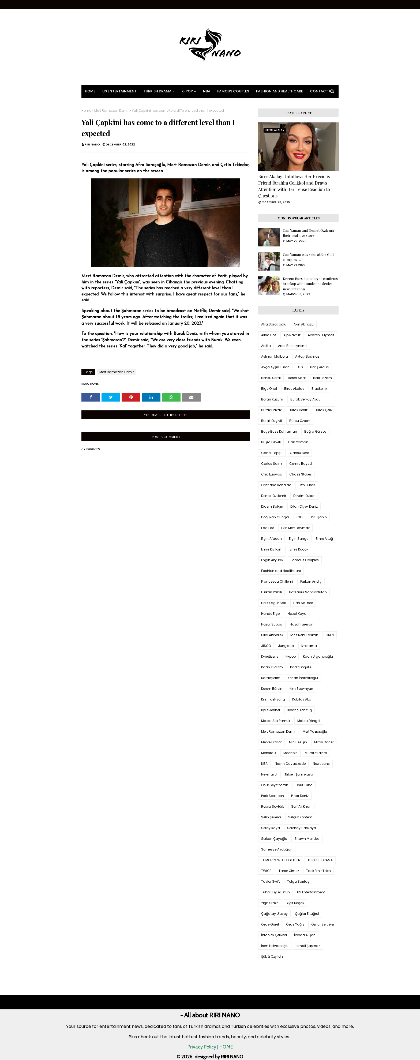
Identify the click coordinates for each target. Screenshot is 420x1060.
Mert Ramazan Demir (111, 110)
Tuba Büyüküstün (275, 892)
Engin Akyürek (272, 560)
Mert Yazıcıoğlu (315, 731)
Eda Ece (267, 528)
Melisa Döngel (308, 720)
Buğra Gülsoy (315, 431)
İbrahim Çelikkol (274, 935)
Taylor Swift (270, 881)
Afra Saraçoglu (273, 324)
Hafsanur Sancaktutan (308, 592)
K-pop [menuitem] (187, 91)
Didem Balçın (272, 506)
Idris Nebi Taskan (304, 635)
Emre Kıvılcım (272, 549)
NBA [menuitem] (206, 91)
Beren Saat (297, 378)
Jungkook (286, 645)
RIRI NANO (92, 144)
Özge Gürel (270, 924)
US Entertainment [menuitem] (119, 91)
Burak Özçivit (271, 420)
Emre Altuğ (324, 538)
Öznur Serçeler (322, 924)
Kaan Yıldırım (272, 667)
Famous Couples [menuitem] (233, 91)
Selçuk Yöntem (300, 817)
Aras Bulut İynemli (292, 345)
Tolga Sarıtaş (298, 881)
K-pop (291, 656)
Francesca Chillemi (277, 581)
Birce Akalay (294, 388)
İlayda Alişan (305, 935)
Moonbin (290, 753)
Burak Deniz (298, 410)
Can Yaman (298, 442)
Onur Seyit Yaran (274, 785)
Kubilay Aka (301, 699)
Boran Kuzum (272, 399)
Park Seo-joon (272, 795)
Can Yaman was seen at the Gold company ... (308, 257)
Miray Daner (323, 742)
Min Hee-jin (298, 742)
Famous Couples (305, 560)
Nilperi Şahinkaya (299, 774)
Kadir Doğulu (300, 667)
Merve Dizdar (271, 742)
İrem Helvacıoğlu (274, 945)
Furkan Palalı (271, 592)
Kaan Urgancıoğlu (318, 656)
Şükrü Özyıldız (272, 956)
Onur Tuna (304, 785)
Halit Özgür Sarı (273, 603)
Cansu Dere (299, 453)
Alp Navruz (292, 335)
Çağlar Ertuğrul (307, 913)
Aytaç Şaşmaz (307, 356)
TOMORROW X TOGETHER (280, 860)
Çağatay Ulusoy (274, 913)
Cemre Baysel (300, 463)
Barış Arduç (319, 367)
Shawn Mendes (307, 838)
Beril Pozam (322, 378)
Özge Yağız (295, 924)
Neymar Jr (269, 774)
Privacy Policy (202, 1047)
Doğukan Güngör (275, 517)
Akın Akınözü (304, 324)
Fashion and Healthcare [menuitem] (279, 91)
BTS (300, 367)
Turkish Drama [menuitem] (157, 91)
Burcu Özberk (299, 420)
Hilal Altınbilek (272, 635)
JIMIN (329, 635)
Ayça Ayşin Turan (275, 367)
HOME (226, 1047)
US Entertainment (311, 892)
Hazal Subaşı (272, 624)
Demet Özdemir (273, 495)
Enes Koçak (299, 549)
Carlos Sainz (271, 463)
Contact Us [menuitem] (321, 91)
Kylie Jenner (270, 710)
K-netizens (269, 656)
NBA (264, 763)
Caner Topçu (272, 453)
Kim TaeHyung (273, 699)
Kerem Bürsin (271, 688)
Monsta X (268, 753)
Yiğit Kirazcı (270, 903)
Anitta (266, 345)
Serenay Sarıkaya (301, 828)
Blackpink (319, 388)
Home (86, 110)
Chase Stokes (300, 474)
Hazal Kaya (297, 613)
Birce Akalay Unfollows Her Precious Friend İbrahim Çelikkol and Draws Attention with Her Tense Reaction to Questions (294, 186)
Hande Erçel (270, 613)
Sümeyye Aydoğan (276, 849)
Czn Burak (306, 485)
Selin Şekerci (271, 817)
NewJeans (321, 763)
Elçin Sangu (299, 538)
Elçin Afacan (271, 538)
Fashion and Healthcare (281, 570)
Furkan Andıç (311, 581)
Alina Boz (268, 335)
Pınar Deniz (300, 795)
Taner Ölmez (289, 870)
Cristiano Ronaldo (276, 485)
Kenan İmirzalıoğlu (303, 678)
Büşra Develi (271, 442)
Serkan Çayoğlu (274, 838)
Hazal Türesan (301, 624)
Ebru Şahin (318, 517)
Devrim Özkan (304, 495)
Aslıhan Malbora (274, 356)
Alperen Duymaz (321, 335)
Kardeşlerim (270, 678)
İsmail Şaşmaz (308, 945)
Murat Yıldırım (316, 753)
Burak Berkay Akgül (305, 399)
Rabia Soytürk (272, 806)
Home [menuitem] (90, 91)
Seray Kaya (270, 828)
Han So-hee (303, 603)
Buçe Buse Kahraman (279, 431)
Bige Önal (269, 388)
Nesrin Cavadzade (290, 763)
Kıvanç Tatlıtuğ (299, 710)
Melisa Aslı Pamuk (275, 720)
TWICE (266, 870)
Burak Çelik (323, 410)
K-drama (309, 645)
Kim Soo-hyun (301, 688)
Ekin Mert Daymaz (295, 528)
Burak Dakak (271, 410)
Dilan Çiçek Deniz (304, 506)
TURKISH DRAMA (320, 860)
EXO (299, 517)
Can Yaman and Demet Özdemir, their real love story (309, 233)
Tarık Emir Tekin (318, 870)
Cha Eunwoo (271, 474)
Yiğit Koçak (295, 903)
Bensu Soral (271, 378)
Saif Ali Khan (301, 806)
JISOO (266, 645)
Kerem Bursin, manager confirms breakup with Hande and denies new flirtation (310, 283)
